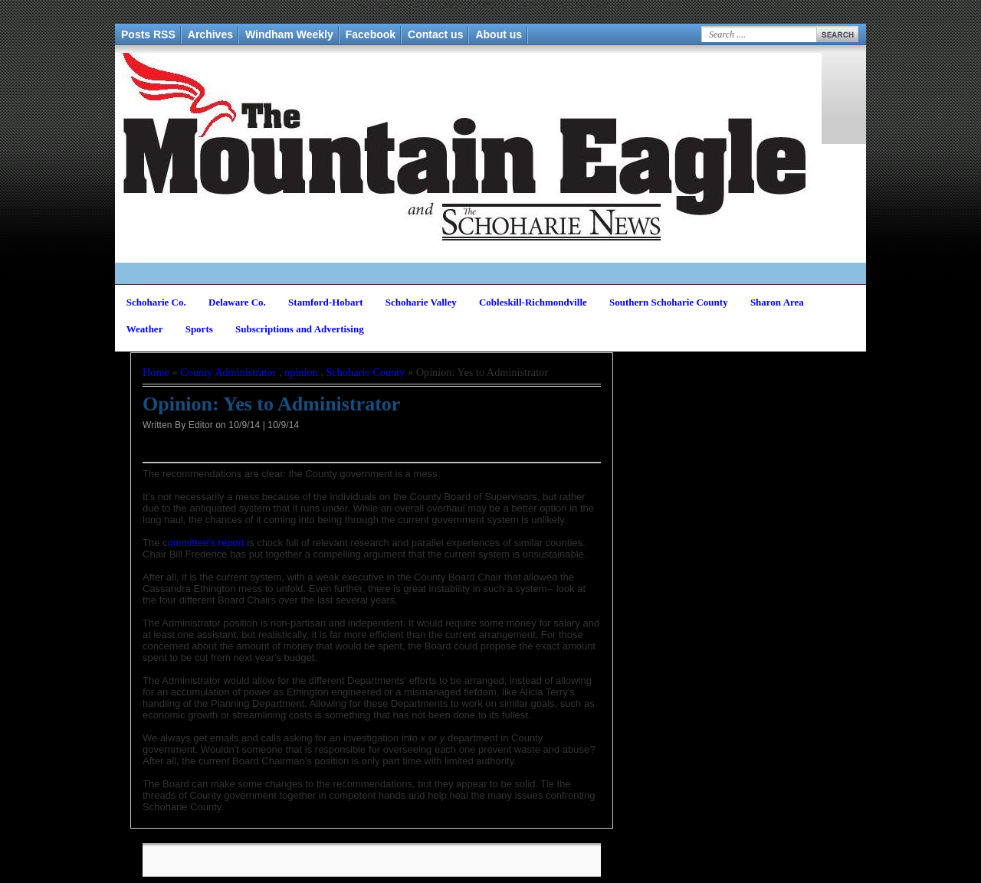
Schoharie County (365, 372)
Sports (199, 329)
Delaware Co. (237, 302)
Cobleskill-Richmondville (533, 302)
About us (498, 34)
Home (156, 372)
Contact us (435, 34)
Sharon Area (777, 302)
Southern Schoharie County (668, 302)
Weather (144, 329)
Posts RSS (148, 34)
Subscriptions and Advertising (299, 329)
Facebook (370, 34)
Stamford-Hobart (325, 302)
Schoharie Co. (156, 302)
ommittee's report (206, 542)
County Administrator (228, 372)
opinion (301, 372)
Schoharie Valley (421, 302)
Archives (210, 34)
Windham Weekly (289, 34)
